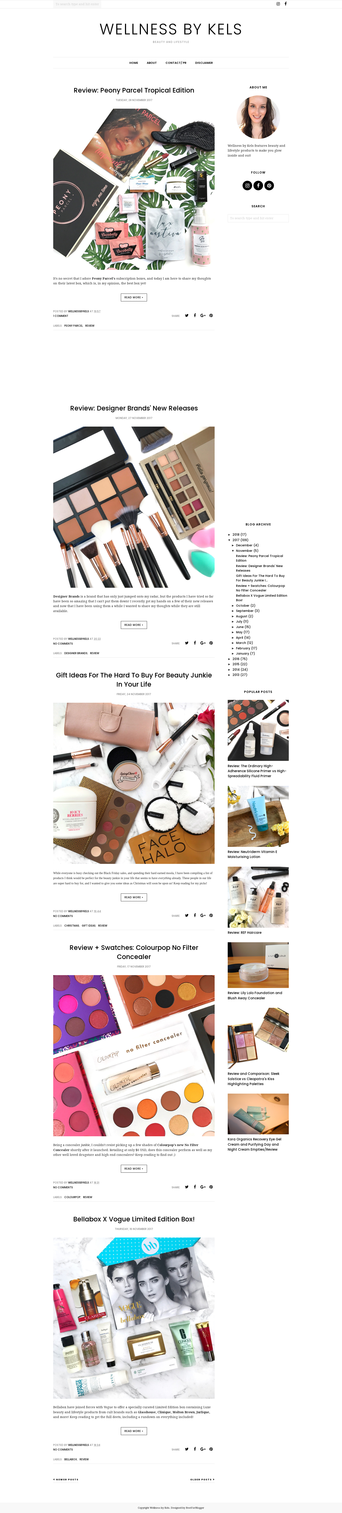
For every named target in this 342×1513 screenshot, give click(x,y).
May (239, 632)
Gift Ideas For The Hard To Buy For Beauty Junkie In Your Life (134, 680)
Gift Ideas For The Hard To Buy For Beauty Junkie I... (260, 578)
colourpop (72, 1197)
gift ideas (89, 925)
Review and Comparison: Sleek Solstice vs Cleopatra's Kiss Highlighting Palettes (253, 1078)
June (240, 627)
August (241, 616)
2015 (236, 664)
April (239, 637)
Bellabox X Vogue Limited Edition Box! (134, 1219)
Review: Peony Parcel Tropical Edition (134, 90)
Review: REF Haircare (245, 932)
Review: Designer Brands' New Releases (134, 408)
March (241, 643)
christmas (71, 925)
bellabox (70, 1459)
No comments (63, 643)
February (243, 648)
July (239, 621)
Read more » (134, 297)
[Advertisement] (134, 370)
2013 (236, 675)
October (243, 605)
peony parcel (73, 326)
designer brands (75, 653)
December (244, 545)
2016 (236, 659)
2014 (236, 669)
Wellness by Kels (171, 29)
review (89, 326)
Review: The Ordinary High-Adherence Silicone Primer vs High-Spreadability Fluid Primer (257, 771)
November (244, 551)
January (242, 653)
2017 (236, 540)
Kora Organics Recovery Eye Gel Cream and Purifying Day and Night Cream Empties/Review (254, 1144)
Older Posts (201, 1479)
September (245, 611)
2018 (236, 534)
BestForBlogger (195, 1507)
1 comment (60, 316)
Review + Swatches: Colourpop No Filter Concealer (134, 952)
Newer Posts (67, 1479)
